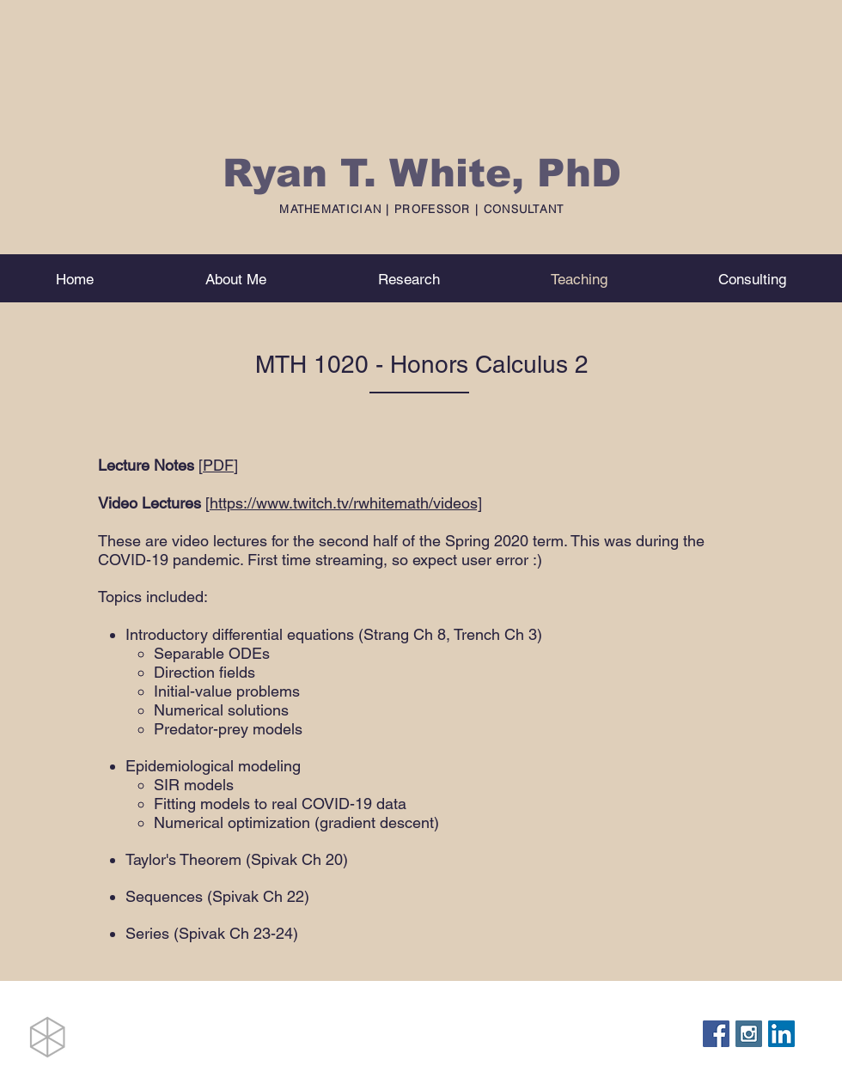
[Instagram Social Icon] (748, 1033)
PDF (218, 465)
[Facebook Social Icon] (716, 1033)
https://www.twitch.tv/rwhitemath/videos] (346, 503)
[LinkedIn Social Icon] (781, 1033)
